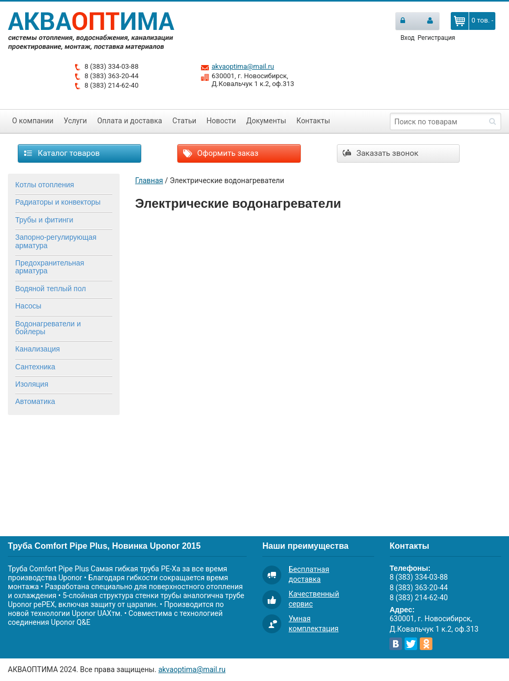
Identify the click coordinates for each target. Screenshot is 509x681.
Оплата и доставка (129, 120)
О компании (33, 120)
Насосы (28, 306)
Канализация (37, 349)
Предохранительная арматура (49, 267)
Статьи (184, 120)
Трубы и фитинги (44, 220)
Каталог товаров (62, 153)
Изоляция (31, 384)
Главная (149, 180)
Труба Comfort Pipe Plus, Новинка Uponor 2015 (104, 545)
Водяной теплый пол (50, 288)
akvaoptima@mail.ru (242, 66)
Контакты (313, 120)
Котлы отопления (44, 184)
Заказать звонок (381, 153)
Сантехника (35, 367)
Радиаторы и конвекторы (58, 202)
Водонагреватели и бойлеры (48, 328)
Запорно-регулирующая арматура (56, 241)
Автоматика (35, 401)
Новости (221, 120)
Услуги (75, 120)
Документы (266, 120)
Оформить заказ (220, 153)
